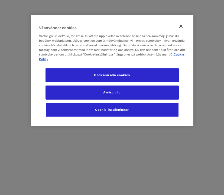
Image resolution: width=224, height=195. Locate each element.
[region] (112, 70)
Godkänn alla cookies (112, 75)
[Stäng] (181, 26)
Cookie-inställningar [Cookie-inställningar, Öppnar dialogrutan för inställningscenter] (112, 109)
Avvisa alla (112, 92)
